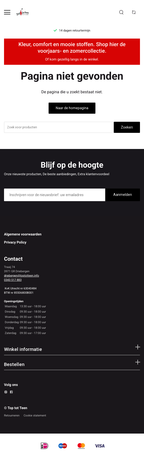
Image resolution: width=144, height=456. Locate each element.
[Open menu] (7, 12)
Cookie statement (35, 415)
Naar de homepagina (72, 108)
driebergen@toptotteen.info (21, 275)
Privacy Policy (15, 242)
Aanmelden (122, 195)
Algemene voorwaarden (23, 234)
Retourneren (12, 415)
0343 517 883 (13, 280)
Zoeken (127, 127)
